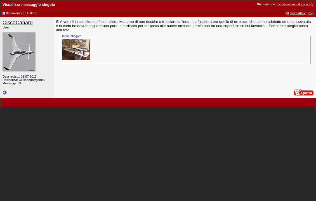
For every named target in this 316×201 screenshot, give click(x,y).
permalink (298, 13)
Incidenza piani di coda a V (295, 4)
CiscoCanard (18, 22)
